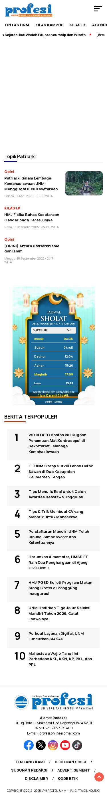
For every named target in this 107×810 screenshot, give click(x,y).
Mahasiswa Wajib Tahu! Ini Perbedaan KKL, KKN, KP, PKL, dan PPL (60, 659)
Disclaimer (36, 778)
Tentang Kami (30, 761)
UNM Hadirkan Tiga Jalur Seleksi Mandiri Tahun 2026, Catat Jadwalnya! (59, 613)
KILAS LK (78, 24)
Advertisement (73, 770)
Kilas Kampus (49, 24)
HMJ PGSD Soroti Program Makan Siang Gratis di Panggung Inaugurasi (60, 588)
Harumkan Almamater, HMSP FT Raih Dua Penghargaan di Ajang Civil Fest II (58, 562)
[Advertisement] (53, 95)
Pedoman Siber (70, 761)
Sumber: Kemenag (53, 401)
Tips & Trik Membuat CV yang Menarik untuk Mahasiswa (56, 514)
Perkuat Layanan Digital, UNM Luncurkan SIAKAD (56, 636)
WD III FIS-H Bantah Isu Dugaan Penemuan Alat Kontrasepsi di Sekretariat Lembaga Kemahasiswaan (57, 443)
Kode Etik (68, 778)
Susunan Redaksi (29, 770)
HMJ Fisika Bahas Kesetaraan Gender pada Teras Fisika (31, 217)
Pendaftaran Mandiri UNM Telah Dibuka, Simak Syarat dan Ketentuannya (59, 537)
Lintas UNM (17, 24)
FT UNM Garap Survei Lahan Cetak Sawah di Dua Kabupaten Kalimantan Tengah (61, 471)
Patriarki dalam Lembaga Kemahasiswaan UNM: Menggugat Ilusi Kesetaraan (31, 183)
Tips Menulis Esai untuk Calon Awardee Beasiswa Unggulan (57, 494)
